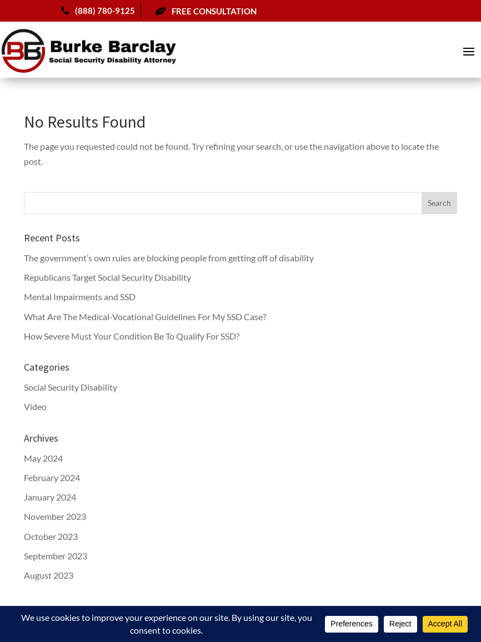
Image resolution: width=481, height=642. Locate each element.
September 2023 (55, 555)
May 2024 (43, 458)
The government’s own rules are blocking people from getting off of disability (169, 257)
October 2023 (51, 536)
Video (35, 406)
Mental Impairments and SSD (80, 296)
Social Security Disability (70, 387)
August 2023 (48, 575)
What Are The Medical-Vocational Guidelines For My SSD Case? (145, 316)
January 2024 (50, 497)
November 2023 (55, 516)
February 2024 (52, 477)
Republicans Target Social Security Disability (107, 277)
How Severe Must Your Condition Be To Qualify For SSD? (131, 336)
